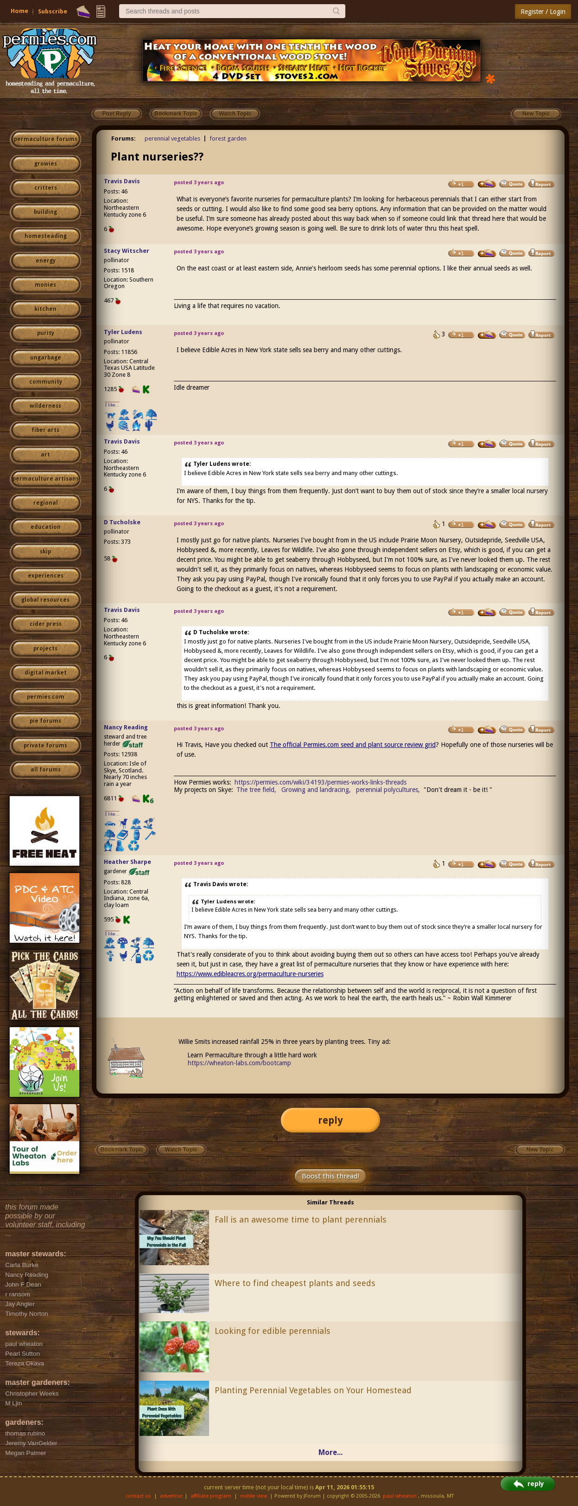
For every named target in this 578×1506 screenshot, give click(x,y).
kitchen (45, 309)
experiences (46, 576)
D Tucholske (122, 522)
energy (46, 260)
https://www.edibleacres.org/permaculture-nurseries (250, 974)
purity (45, 333)
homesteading (46, 236)
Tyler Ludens (123, 331)
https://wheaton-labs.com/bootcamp (239, 1063)
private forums (45, 745)
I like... (112, 404)
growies (45, 164)
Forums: (123, 138)
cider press (46, 624)
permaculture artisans (46, 479)
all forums (46, 769)
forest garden (228, 138)
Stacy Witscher (126, 250)
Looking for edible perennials (272, 1331)
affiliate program (211, 1496)
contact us (138, 1496)
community (45, 382)
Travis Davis (122, 181)
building (45, 212)
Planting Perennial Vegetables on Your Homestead (313, 1390)
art (45, 454)
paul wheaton (400, 1496)
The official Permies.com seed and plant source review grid (353, 744)
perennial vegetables (172, 138)
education (46, 527)
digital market (46, 672)
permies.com (45, 697)
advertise (171, 1496)
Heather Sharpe (127, 861)
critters (45, 188)
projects (45, 648)
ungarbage (45, 357)
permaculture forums (45, 139)
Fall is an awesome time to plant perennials (301, 1219)
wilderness (45, 406)
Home (19, 10)
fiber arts (45, 430)
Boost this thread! (330, 1176)
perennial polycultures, (388, 789)
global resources (45, 600)
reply (330, 1120)
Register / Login (543, 11)
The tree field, (256, 789)
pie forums (45, 721)
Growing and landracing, (316, 789)
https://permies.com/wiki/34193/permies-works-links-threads (321, 782)
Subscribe (52, 11)
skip (45, 551)
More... (330, 1452)
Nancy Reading (126, 727)
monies (45, 285)
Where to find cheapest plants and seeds (295, 1283)
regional (45, 503)
